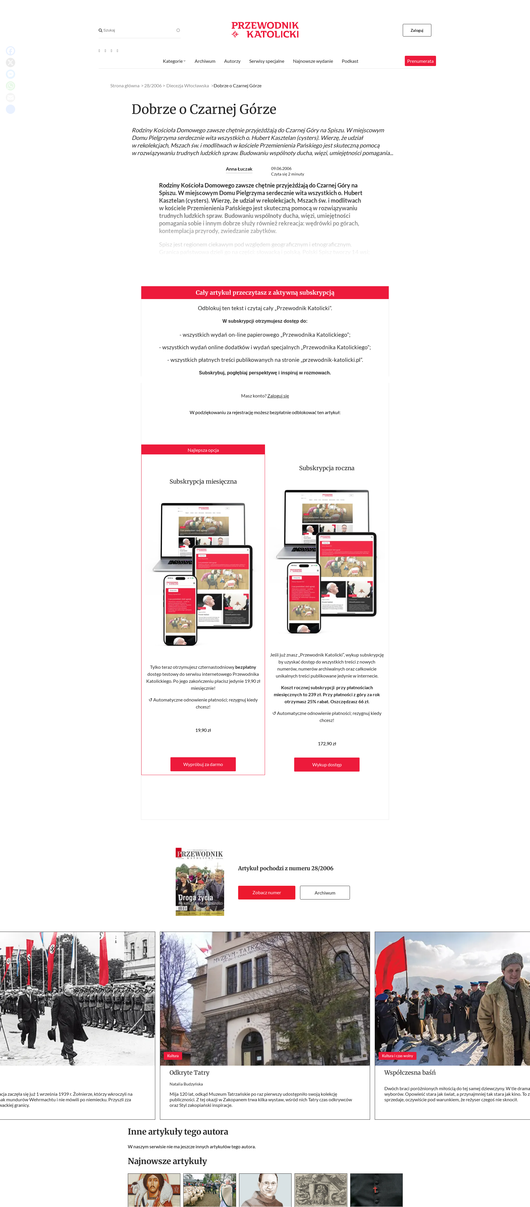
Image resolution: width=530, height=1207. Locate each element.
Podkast (350, 61)
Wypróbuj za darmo (203, 764)
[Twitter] (111, 50)
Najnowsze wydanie (313, 61)
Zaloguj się (278, 395)
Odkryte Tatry (190, 1072)
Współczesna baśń (410, 1072)
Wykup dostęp (327, 764)
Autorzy (232, 61)
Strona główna (125, 85)
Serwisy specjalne (266, 61)
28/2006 (322, 868)
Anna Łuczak (239, 168)
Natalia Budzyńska (186, 1083)
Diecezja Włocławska (187, 85)
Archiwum (325, 892)
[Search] (100, 30)
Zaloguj (417, 30)
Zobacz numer (266, 892)
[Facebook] (105, 50)
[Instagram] (117, 50)
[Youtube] (99, 50)
